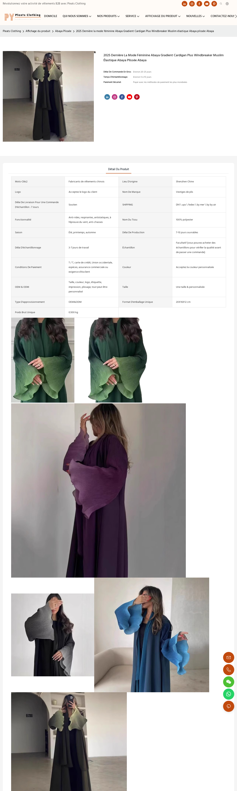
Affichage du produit (38, 31)
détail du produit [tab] (118, 169)
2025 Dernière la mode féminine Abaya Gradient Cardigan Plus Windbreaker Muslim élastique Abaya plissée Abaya (145, 31)
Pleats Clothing (12, 31)
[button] (236, 16)
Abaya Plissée (63, 31)
